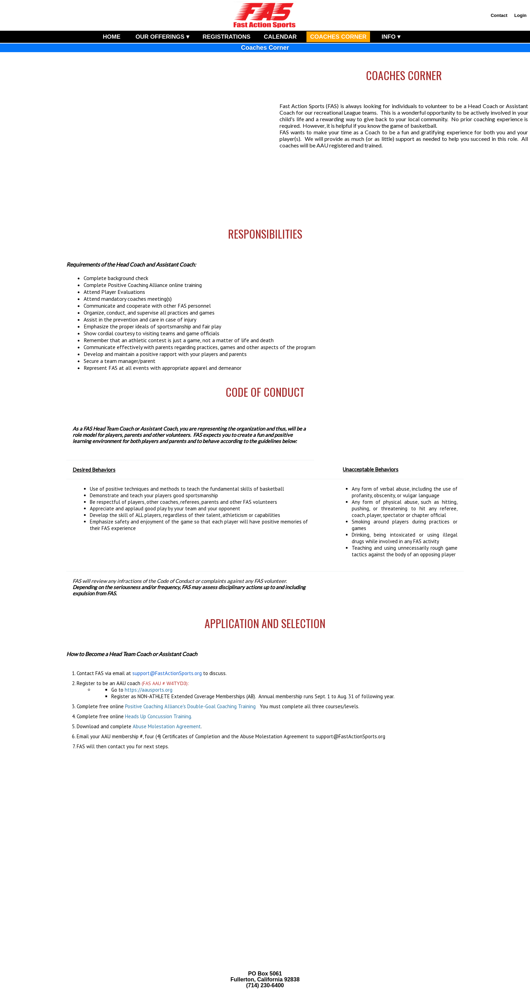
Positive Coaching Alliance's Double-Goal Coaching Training (190, 706)
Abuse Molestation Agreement (167, 726)
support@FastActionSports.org (167, 673)
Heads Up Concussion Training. (158, 716)
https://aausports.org (148, 689)
